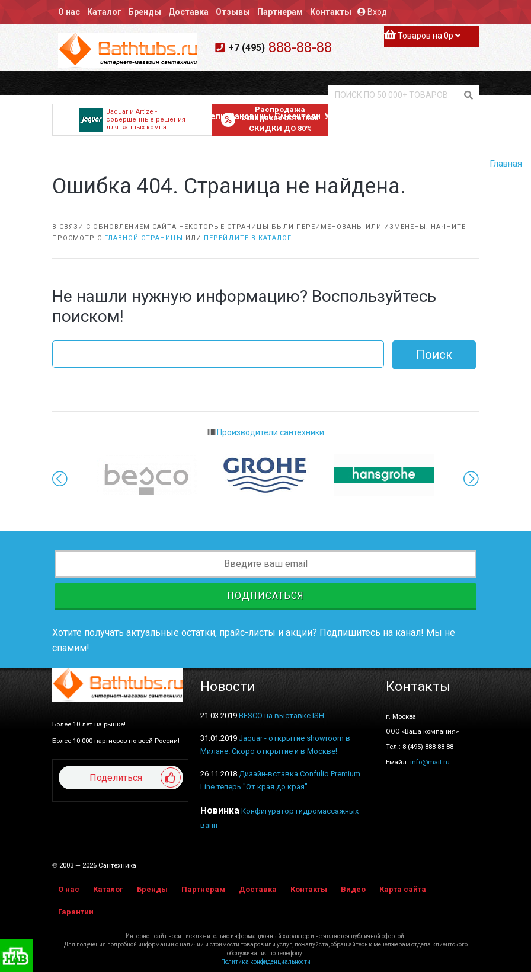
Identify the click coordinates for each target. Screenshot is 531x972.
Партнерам (280, 12)
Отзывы (233, 12)
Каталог (104, 12)
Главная (506, 163)
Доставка (188, 12)
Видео (353, 889)
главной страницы (143, 238)
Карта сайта (402, 889)
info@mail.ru (430, 762)
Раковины (250, 116)
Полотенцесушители (406, 116)
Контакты (330, 12)
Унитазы (342, 116)
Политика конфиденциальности (266, 961)
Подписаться (265, 595)
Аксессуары (478, 116)
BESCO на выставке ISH (281, 715)
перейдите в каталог (248, 238)
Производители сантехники (265, 432)
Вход (377, 12)
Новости (227, 686)
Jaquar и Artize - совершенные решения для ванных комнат (132, 120)
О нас (69, 12)
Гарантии (76, 911)
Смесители (297, 116)
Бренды (145, 12)
